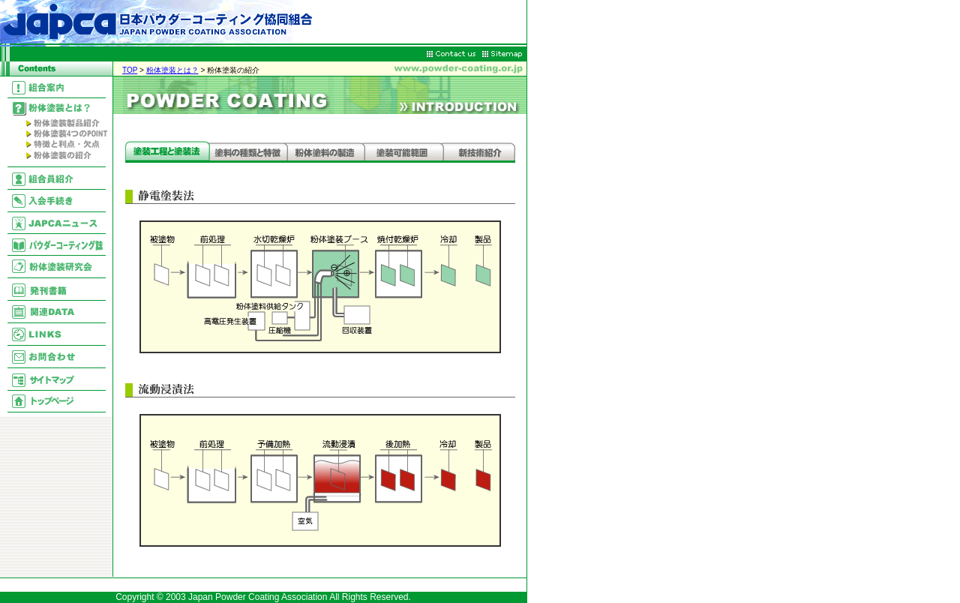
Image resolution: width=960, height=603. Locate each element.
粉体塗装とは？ (172, 70)
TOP (129, 70)
